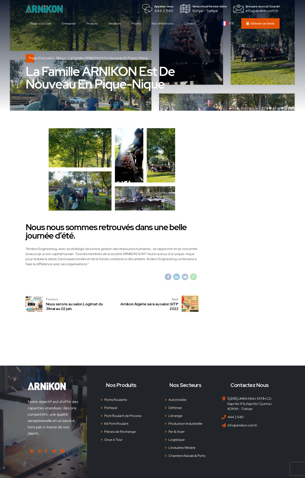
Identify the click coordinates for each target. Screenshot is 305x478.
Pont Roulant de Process (122, 416)
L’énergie (175, 416)
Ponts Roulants (115, 399)
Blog (60, 58)
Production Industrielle (185, 423)
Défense (175, 408)
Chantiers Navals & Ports (186, 455)
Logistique (176, 439)
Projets (136, 23)
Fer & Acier (176, 431)
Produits (92, 23)
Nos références (162, 23)
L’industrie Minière (182, 447)
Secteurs (115, 23)
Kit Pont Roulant (116, 423)
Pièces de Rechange (120, 431)
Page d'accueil (40, 58)
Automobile (177, 399)
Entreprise (69, 23)
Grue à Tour (113, 439)
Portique (110, 408)
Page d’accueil (41, 23)
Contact (189, 23)
